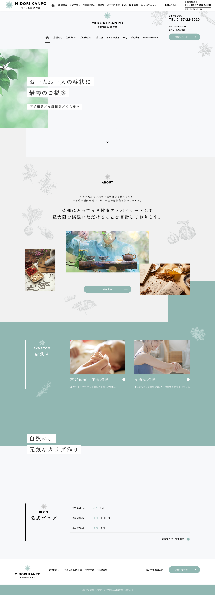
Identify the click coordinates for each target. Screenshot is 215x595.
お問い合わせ (187, 37)
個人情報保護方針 (154, 569)
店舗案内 (117, 289)
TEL (184, 20)
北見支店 (103, 569)
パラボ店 (90, 569)
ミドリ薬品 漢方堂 (73, 569)
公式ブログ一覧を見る (173, 539)
